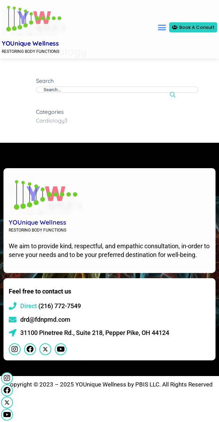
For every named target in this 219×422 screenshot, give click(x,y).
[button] (161, 27)
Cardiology (51, 140)
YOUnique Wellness (30, 43)
